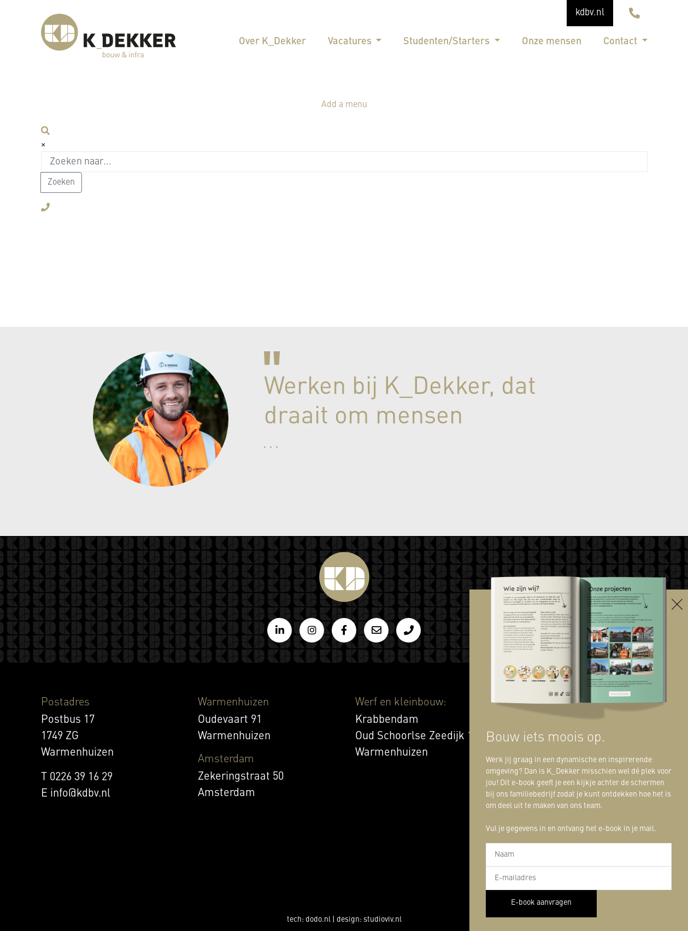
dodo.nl (318, 919)
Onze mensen (551, 41)
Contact (621, 41)
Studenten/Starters (447, 41)
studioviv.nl (382, 919)
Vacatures (351, 41)
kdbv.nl (589, 12)
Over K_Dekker (272, 41)
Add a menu (344, 105)
